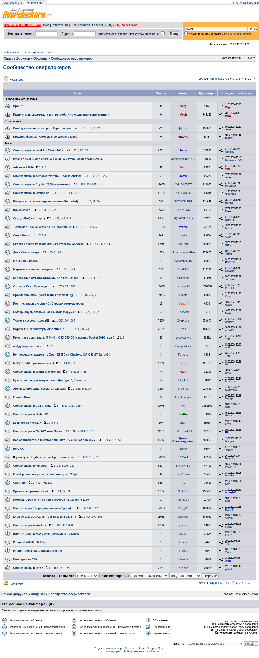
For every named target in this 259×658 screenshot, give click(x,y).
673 (83, 227)
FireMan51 (230, 270)
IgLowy (183, 136)
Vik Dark (183, 243)
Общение (40, 58)
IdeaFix (228, 313)
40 (65, 269)
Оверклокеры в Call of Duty (32, 405)
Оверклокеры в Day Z (28, 567)
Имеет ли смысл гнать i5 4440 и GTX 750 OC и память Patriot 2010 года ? (64, 337)
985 (94, 184)
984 (89, 184)
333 (81, 150)
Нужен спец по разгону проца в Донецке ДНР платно (50, 380)
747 (91, 295)
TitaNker (183, 448)
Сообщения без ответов (17, 52)
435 (120, 440)
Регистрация (60, 25)
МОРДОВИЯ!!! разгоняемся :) (33, 363)
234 (82, 329)
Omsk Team (21, 235)
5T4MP (183, 567)
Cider (227, 501)
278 (61, 465)
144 (84, 388)
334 (87, 150)
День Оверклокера (26, 252)
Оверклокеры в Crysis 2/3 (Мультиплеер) (42, 184)
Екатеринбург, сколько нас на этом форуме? (44, 312)
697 (94, 516)
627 (85, 508)
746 (85, 295)
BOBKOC (230, 262)
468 (108, 244)
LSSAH (183, 457)
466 (97, 244)
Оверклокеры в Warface (30, 525)
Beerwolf (183, 312)
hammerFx (183, 286)
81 (55, 252)
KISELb (228, 535)
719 (49, 210)
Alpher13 (229, 330)
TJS (227, 543)
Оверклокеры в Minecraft (30, 465)
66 (74, 363)
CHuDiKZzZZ (183, 184)
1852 (64, 405)
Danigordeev (183, 346)
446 (57, 218)
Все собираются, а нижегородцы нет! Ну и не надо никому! (54, 439)
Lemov (183, 542)
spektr (183, 235)
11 (94, 128)
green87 (183, 388)
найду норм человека (28, 346)
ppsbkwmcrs (183, 337)
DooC (228, 373)
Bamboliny (230, 458)
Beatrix (183, 303)
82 (59, 252)
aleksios (228, 415)
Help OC (18, 448)
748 (97, 295)
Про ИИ (18, 106)
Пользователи (80, 25)
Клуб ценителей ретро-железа (52, 457)
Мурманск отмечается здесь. (33, 269)
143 (78, 388)
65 (69, 363)
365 (73, 320)
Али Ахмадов (183, 397)
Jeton (228, 129)
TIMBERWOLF (183, 431)
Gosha (228, 424)
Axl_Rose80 (183, 192)
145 (90, 388)
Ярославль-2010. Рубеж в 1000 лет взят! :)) (43, 295)
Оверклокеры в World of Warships (37, 371)
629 (97, 508)
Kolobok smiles (141, 651)
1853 (72, 405)
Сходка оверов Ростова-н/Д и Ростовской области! (49, 243)
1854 (79, 405)
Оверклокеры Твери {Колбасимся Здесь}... (43, 508)
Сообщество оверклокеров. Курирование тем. (45, 128)
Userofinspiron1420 (183, 158)
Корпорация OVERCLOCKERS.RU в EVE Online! (46, 277)
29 (93, 201)
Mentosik (183, 499)
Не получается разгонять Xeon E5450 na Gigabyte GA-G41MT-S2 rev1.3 (62, 354)
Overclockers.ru (13, 2)
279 (66, 465)
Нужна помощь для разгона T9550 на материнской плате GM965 (58, 158)
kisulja (227, 407)
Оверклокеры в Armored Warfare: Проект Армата (47, 175)
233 (76, 329)
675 (94, 227)
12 (98, 128)
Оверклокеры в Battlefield (31, 192)
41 (69, 269)
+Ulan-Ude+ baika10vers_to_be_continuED (42, 226)
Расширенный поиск (237, 33)
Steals (183, 295)
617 (97, 457)
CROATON (183, 209)
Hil (183, 405)
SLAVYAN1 (230, 194)
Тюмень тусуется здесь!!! (31, 320)
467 (103, 244)
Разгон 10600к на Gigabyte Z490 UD (37, 550)
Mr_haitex (229, 287)
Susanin (228, 518)
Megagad (229, 398)
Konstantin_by (183, 260)
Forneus (183, 354)
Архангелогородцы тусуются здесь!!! (39, 388)
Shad (227, 484)
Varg (183, 106)
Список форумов (17, 58)
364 (67, 320)
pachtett (228, 569)
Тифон (228, 253)
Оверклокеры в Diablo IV (30, 414)
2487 (77, 193)
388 (84, 371)
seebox (228, 304)
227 (99, 312)
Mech (183, 114)
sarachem (183, 277)
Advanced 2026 (23, 167)
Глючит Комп (22, 397)
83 (68, 491)
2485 (62, 193)
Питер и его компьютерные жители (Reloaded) (45, 201)
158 (67, 567)
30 (98, 201)
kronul (183, 533)
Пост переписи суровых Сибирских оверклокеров (48, 303)
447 (63, 218)
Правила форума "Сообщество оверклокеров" (46, 136)
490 (38, 482)
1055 (76, 431)
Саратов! (19, 482)
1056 (83, 431)
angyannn (229, 219)
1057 (90, 431)
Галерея (97, 25)
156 (56, 567)
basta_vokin (230, 441)
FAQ (110, 25)
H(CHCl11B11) (183, 218)
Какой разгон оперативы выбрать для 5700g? (45, 474)
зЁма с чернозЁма (183, 252)
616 (91, 457)
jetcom (183, 525)
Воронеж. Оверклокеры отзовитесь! (38, 329)
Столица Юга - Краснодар (31, 286)
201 (100, 176)
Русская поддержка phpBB (115, 651)
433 (108, 440)
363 (61, 320)
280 (72, 465)
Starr (183, 422)
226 (94, 312)
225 (88, 312)
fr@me (183, 226)
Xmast (228, 211)
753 (61, 286)
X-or (183, 363)
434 (114, 440)
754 (67, 286)
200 (94, 176)
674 (89, 227)
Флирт (228, 296)
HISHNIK (229, 202)
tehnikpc (183, 380)
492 (50, 482)
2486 (70, 193)
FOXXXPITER (183, 201)
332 (76, 150)
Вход (46, 25)
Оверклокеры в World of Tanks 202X (38, 150)
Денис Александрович (183, 440)
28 (89, 201)
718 (43, 210)
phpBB (121, 648)
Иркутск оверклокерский (30, 491)
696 (88, 516)
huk (226, 364)
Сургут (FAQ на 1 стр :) (29, 218)
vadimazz (229, 151)
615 (85, 457)
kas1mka (183, 474)
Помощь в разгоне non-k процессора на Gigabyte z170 (51, 499)
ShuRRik (183, 269)
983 (83, 184)
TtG (183, 482)
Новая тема (16, 79)
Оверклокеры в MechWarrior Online (38, 431)
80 (51, 252)
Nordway (229, 321)
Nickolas (183, 491)
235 (88, 329)
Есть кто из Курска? (27, 422)
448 (68, 218)
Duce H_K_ (230, 381)
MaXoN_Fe (183, 465)
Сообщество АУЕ (25, 559)
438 (70, 525)
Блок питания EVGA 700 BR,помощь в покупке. (46, 533)
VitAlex (183, 550)
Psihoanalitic (230, 185)
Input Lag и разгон (26, 260)
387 (78, 371)
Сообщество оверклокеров (72, 58)
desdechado (231, 390)
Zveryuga (183, 320)
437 (65, 525)
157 (61, 567)
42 (73, 269)
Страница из (219, 78)
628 (91, 508)
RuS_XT (183, 508)
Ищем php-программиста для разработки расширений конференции (61, 114)
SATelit (228, 245)
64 (65, 363)
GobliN (228, 236)
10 (89, 128)
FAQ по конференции (246, 2)
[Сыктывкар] (22, 209)
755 (73, 286)
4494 (227, 339)
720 (55, 210)
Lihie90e (183, 559)
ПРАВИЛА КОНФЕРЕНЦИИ (22, 25)
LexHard (229, 228)
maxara (228, 526)
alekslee (183, 516)
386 (73, 371)
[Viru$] (183, 128)
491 (44, 482)
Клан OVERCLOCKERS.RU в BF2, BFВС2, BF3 (44, 516)
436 (59, 525)
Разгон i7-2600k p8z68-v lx (31, 542)
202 (105, 176)
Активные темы (42, 52)
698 (100, 516)
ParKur (183, 414)
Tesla (183, 329)
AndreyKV (230, 492)
